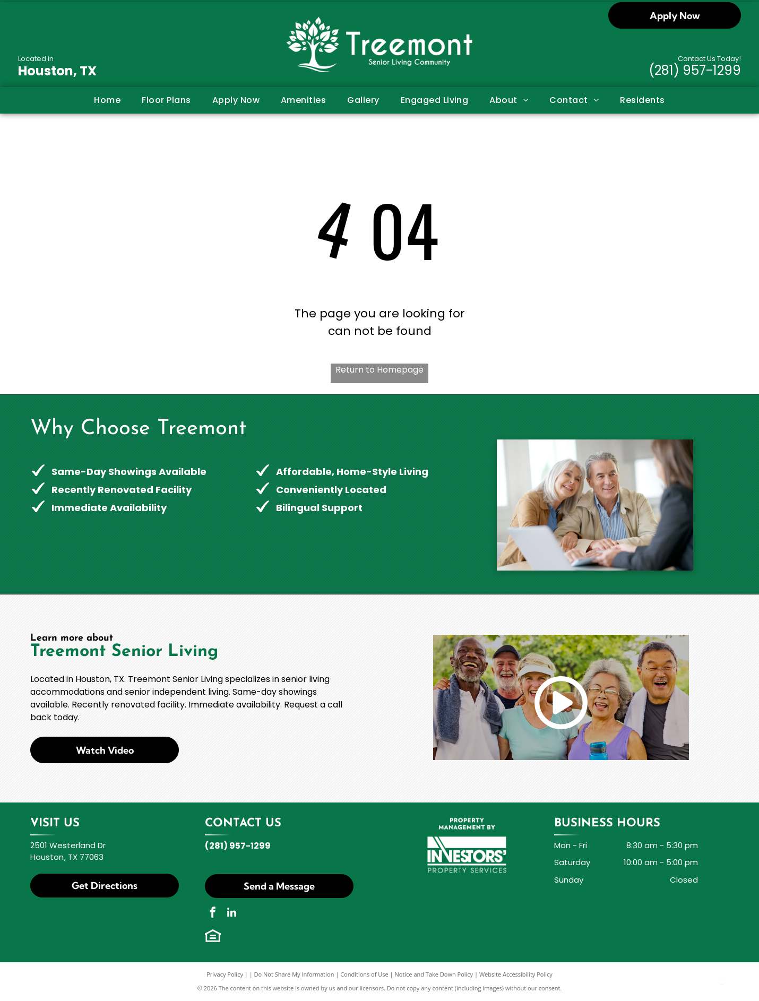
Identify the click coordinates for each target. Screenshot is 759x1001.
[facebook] (213, 913)
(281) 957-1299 (695, 70)
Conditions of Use (364, 974)
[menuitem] (107, 100)
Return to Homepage (379, 370)
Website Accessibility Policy (516, 974)
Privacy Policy (224, 974)
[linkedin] (231, 913)
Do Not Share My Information (294, 974)
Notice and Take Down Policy (434, 974)
